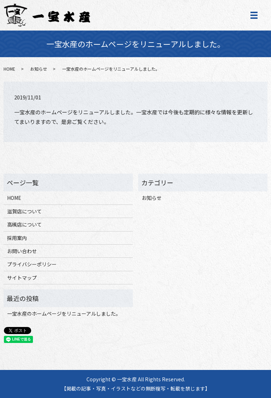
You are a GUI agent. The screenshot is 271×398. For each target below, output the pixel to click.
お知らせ (38, 69)
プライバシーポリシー (32, 264)
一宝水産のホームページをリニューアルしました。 (64, 313)
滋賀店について (24, 211)
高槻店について (24, 224)
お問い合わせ (22, 251)
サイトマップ (22, 277)
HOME (9, 69)
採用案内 (17, 237)
